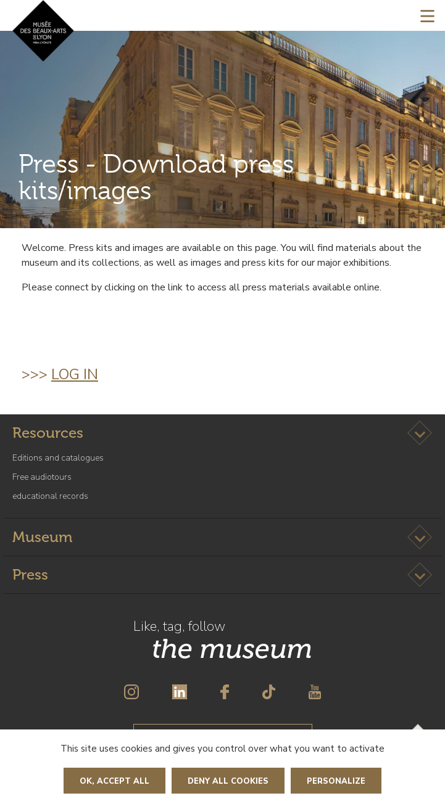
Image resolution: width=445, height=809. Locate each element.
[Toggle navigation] (427, 15)
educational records (50, 496)
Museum (42, 537)
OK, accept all (114, 781)
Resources (47, 432)
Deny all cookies (228, 781)
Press (30, 574)
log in (74, 375)
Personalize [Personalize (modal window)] (336, 781)
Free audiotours (42, 477)
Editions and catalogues (58, 458)
